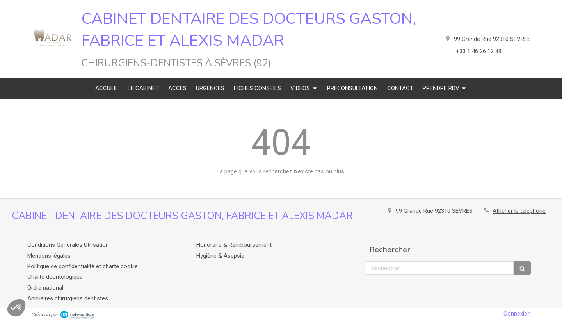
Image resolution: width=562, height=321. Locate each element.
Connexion (517, 313)
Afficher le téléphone (519, 210)
